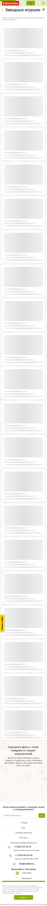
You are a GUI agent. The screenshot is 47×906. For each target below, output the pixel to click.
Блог (23, 828)
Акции (23, 823)
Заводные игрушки (10, 19)
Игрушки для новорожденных (34, 18)
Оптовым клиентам (23, 833)
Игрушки (19, 18)
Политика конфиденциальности (23, 843)
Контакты (24, 838)
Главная (5, 18)
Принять (23, 897)
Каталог (12, 18)
